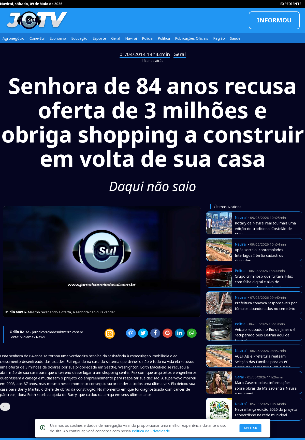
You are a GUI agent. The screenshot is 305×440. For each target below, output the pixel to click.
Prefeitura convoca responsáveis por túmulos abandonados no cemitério (266, 305)
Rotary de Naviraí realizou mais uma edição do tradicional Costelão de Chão (265, 228)
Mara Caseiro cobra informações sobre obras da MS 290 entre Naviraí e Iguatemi (266, 388)
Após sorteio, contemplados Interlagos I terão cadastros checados (259, 255)
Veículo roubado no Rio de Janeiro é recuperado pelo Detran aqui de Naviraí (265, 335)
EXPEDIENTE (290, 4)
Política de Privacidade (151, 430)
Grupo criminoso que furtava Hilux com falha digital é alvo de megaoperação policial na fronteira (264, 282)
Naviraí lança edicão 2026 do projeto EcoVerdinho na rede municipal (266, 412)
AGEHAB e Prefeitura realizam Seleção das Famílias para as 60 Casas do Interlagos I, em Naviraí (263, 361)
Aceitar (250, 428)
